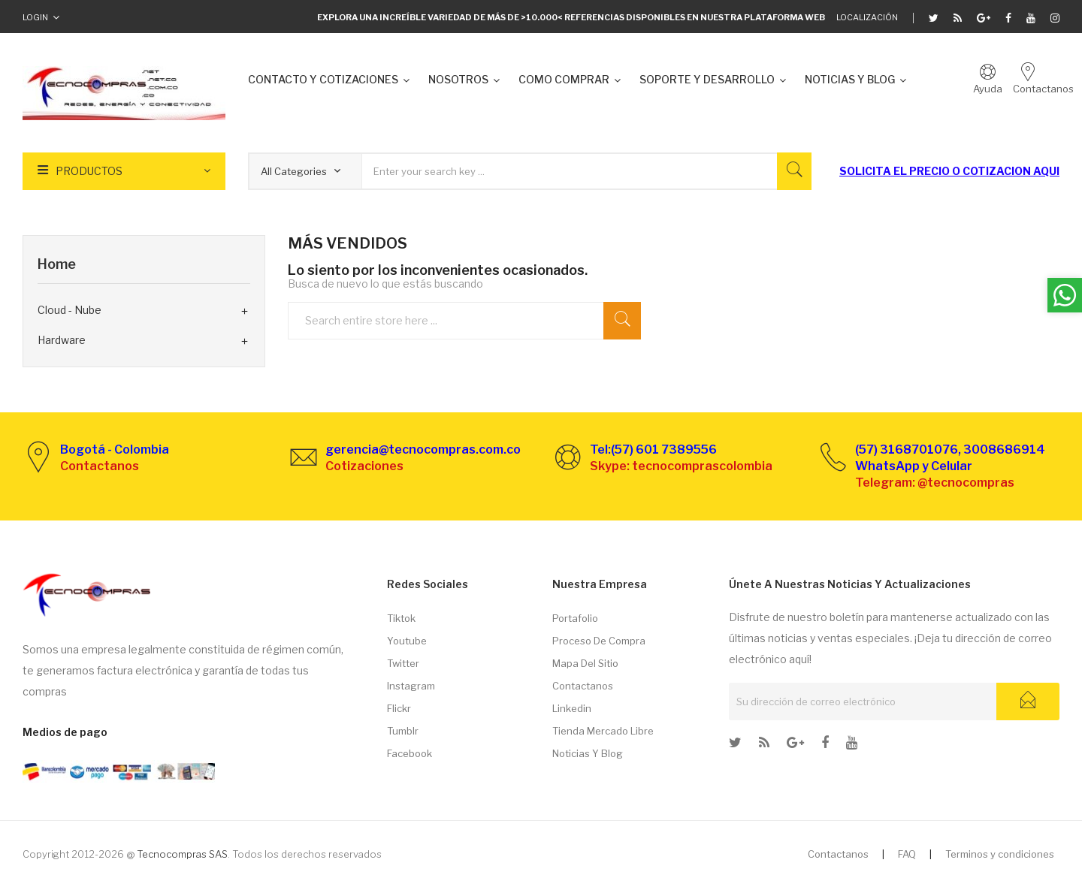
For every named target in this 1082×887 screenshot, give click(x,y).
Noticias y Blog (587, 753)
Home (57, 264)
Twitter (403, 663)
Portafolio (575, 618)
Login (35, 17)
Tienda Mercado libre (603, 731)
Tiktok (401, 618)
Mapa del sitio (585, 663)
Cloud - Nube (69, 309)
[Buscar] (472, 320)
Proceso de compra (598, 641)
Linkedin (571, 708)
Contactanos (582, 686)
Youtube (407, 641)
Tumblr (403, 731)
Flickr (399, 708)
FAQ (907, 854)
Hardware (62, 339)
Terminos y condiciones (999, 854)
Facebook (409, 753)
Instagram (411, 686)
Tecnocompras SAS (182, 854)
